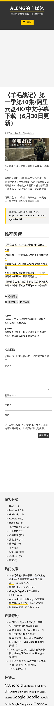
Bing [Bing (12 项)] (33, 686)
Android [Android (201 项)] (15, 685)
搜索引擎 (13, 539)
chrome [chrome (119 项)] (11, 691)
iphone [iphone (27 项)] (28, 704)
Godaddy (14, 514)
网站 (7, 414)
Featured (14, 510)
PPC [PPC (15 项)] (46, 704)
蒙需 (11, 630)
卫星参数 (13, 531)
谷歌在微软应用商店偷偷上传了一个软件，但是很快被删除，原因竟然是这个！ (26, 274)
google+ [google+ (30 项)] (34, 691)
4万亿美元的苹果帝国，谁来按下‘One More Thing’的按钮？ (26, 641)
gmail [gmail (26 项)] (27, 691)
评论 (8, 366)
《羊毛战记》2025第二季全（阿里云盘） (26, 244)
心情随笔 (13, 296)
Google (13, 518)
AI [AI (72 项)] (6, 686)
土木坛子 (13, 661)
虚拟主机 (13, 556)
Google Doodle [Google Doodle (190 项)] (25, 697)
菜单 (27, 22)
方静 (7, 249)
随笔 (11, 560)
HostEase (14, 522)
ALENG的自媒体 (27, 8)
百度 (11, 547)
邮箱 (8, 405)
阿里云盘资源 (16, 607)
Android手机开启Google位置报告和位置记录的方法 (26, 600)
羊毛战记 (13, 301)
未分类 (12, 543)
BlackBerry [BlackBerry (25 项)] (40, 685)
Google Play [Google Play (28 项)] (18, 704)
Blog (11, 506)
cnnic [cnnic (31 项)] (20, 691)
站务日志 (13, 552)
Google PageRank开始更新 (23, 591)
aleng (31, 133)
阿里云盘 (25, 301)
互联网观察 (15, 526)
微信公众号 (15, 587)
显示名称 (10, 395)
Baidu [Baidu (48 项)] (27, 685)
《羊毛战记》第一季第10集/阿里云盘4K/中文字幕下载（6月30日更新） (27, 579)
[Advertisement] (27, 58)
